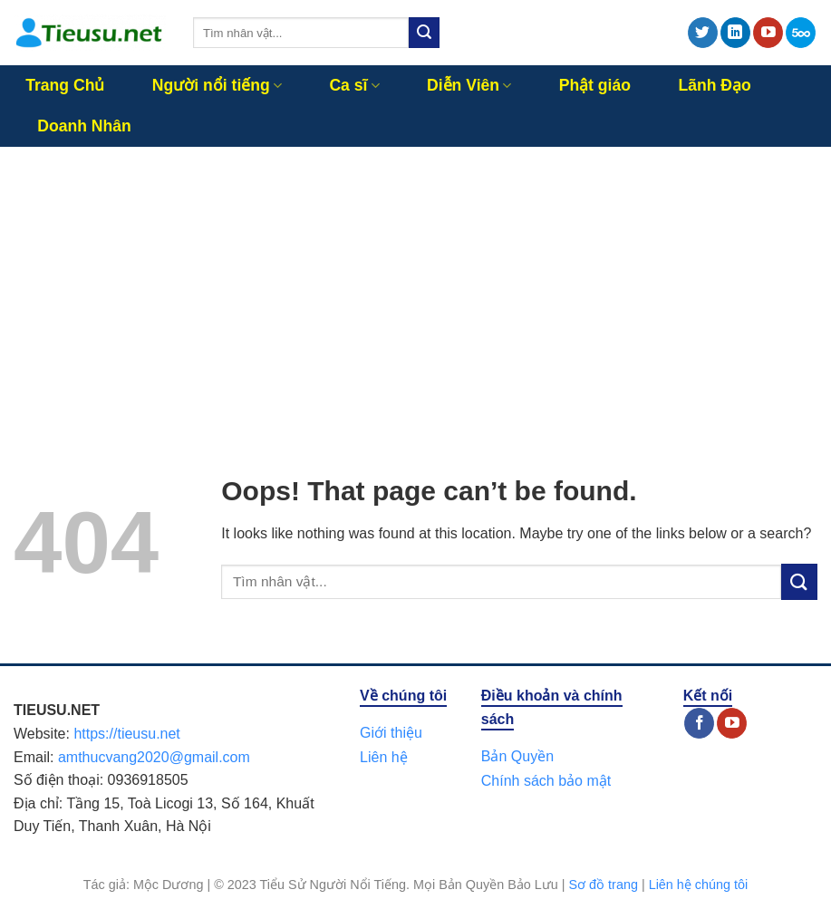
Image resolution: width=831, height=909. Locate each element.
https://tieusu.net (126, 733)
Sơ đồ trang (603, 884)
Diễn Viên (469, 85)
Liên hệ (384, 757)
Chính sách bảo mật (546, 780)
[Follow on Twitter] (703, 32)
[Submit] (424, 32)
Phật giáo (595, 85)
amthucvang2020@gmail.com (154, 757)
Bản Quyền (517, 756)
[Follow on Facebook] (699, 723)
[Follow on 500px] (801, 32)
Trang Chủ (64, 85)
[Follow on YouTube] (768, 32)
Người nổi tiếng (217, 85)
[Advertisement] (415, 283)
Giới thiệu (391, 732)
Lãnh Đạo (714, 85)
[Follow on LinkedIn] (735, 32)
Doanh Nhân (84, 126)
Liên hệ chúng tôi (699, 884)
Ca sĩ (354, 85)
